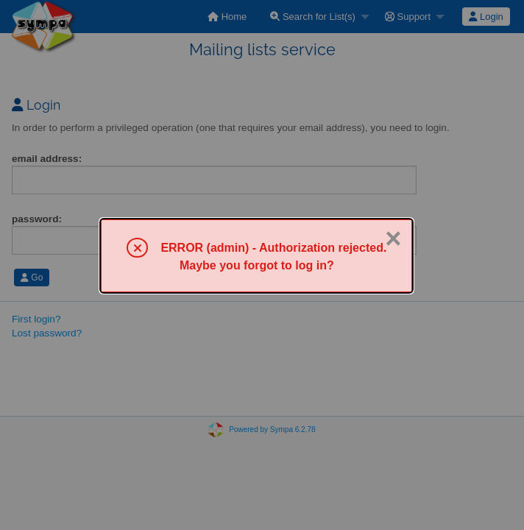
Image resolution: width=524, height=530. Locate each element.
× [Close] (393, 238)
